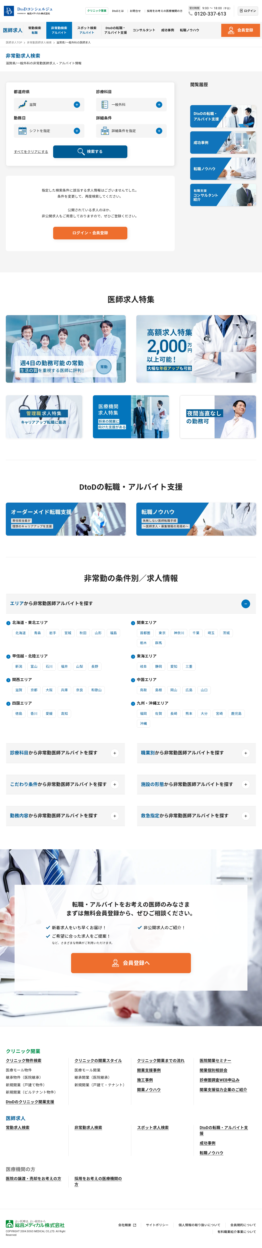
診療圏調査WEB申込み (220, 1080)
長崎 (173, 714)
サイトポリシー (157, 1225)
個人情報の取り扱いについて (200, 1225)
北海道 (20, 633)
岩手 (52, 633)
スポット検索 (87, 30)
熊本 (189, 714)
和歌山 (96, 690)
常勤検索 (34, 30)
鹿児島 (236, 714)
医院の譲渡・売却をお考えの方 (33, 1178)
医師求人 (13, 30)
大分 (204, 714)
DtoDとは (118, 11)
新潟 (18, 666)
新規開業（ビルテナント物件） (32, 1092)
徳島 (18, 714)
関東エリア (147, 622)
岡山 (173, 690)
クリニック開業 (96, 10)
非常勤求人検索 (88, 1127)
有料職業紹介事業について (237, 1232)
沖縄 (143, 723)
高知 (64, 714)
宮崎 (219, 714)
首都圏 (145, 633)
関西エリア (22, 679)
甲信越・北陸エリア (30, 656)
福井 (64, 666)
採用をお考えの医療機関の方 (165, 11)
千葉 (195, 633)
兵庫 (64, 690)
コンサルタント (144, 30)
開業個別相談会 (213, 1070)
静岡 (158, 666)
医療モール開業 (87, 1070)
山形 (98, 633)
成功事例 (167, 30)
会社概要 (124, 1225)
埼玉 (211, 633)
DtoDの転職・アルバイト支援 (115, 30)
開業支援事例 (149, 1070)
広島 (189, 690)
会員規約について (243, 1225)
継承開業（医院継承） (93, 1077)
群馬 (158, 643)
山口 (204, 690)
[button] (49, 104)
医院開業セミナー (215, 1060)
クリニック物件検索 (23, 1060)
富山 (34, 666)
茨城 (226, 633)
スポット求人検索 (153, 1127)
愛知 (173, 666)
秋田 (83, 633)
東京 (162, 633)
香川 (34, 714)
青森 (37, 633)
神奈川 (179, 633)
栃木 (143, 643)
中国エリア (147, 679)
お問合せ (135, 11)
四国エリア (22, 703)
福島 (113, 633)
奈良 (79, 690)
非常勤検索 (59, 30)
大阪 (49, 690)
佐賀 (158, 714)
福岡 (143, 714)
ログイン (250, 11)
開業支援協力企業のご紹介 (223, 1090)
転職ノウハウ (189, 30)
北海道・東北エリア (30, 622)
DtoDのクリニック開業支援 (30, 1102)
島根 (158, 690)
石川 (49, 666)
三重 (189, 666)
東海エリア (147, 656)
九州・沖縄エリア (153, 703)
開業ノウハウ (149, 1090)
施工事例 (145, 1080)
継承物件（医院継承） (24, 1077)
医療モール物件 (19, 1070)
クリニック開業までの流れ (161, 1060)
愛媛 (49, 714)
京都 (34, 690)
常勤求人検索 (18, 1127)
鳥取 (143, 690)
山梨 (79, 666)
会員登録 (245, 30)
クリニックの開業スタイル (98, 1060)
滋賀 (18, 690)
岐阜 (143, 666)
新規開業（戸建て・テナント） (100, 1085)
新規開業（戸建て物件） (26, 1085)
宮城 (67, 633)
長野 (94, 666)
